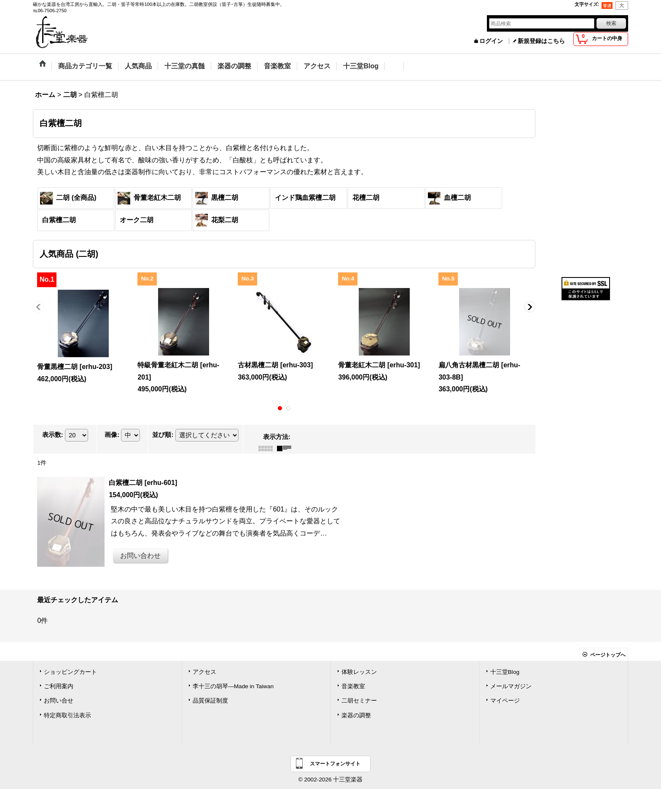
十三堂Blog (504, 672)
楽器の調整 (356, 715)
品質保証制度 (210, 700)
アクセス (204, 672)
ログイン (491, 41)
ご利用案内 (58, 686)
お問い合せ (58, 700)
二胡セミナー (359, 700)
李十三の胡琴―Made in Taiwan (233, 686)
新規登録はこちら (541, 41)
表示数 (52, 434)
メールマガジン (511, 686)
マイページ (505, 700)
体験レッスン (359, 672)
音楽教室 (353, 686)
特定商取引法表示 (67, 715)
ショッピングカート (70, 672)
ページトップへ (608, 655)
